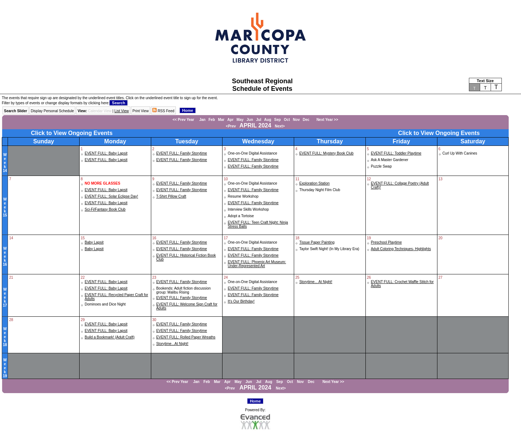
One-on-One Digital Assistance (252, 153)
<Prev (231, 126)
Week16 (5, 256)
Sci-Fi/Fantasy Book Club (105, 209)
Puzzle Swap (381, 166)
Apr (230, 120)
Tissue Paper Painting (316, 242)
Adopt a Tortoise (241, 216)
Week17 (5, 297)
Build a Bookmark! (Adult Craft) (110, 337)
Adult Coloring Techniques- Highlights (401, 249)
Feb (211, 120)
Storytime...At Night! (172, 344)
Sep (277, 120)
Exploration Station (314, 183)
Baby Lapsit (94, 242)
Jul (258, 120)
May (240, 120)
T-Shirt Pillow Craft (171, 196)
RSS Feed (163, 111)
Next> (280, 126)
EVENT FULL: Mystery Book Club (326, 153)
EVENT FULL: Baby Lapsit (106, 153)
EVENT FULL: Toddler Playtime (396, 153)
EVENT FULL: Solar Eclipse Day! (111, 196)
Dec (306, 120)
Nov (296, 120)
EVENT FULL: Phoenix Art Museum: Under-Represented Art (257, 264)
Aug (267, 120)
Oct (287, 120)
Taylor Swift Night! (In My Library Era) (329, 249)
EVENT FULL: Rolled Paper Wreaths (186, 337)
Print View (140, 111)
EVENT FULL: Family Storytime (181, 153)
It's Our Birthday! (241, 301)
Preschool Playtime (386, 242)
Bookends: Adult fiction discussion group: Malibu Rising (183, 290)
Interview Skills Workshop (248, 209)
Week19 (5, 368)
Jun (250, 120)
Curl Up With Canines (459, 153)
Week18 (5, 337)
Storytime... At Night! (315, 282)
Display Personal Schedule (52, 111)
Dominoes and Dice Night (105, 304)
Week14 (5, 163)
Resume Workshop (243, 196)
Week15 (5, 207)
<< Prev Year (183, 120)
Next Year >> (325, 120)
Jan (202, 120)
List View (121, 111)
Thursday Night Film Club (319, 190)
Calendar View (99, 111)
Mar (221, 120)
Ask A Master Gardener (389, 160)
